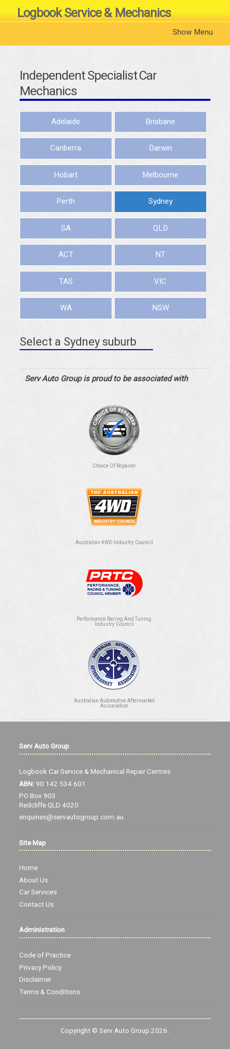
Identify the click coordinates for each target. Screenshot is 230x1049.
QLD (160, 228)
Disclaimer (35, 980)
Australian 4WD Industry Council (114, 542)
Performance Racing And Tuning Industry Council (113, 622)
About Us (33, 880)
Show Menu (193, 32)
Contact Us (36, 905)
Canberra (65, 148)
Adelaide (65, 121)
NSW (160, 307)
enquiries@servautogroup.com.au (71, 817)
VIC (160, 281)
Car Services (38, 892)
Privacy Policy (40, 968)
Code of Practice (45, 955)
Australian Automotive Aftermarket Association (114, 703)
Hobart (66, 175)
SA (66, 228)
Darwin (160, 148)
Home (28, 868)
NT (160, 254)
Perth (65, 201)
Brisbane (160, 121)
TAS (66, 281)
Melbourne (160, 175)
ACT (65, 254)
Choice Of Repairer (114, 466)
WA (66, 307)
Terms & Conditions (49, 992)
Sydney (160, 201)
